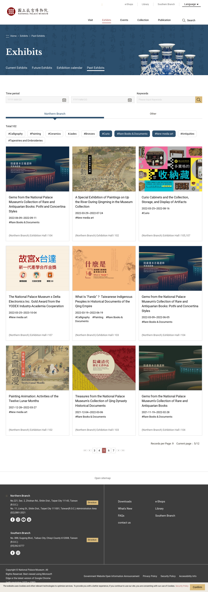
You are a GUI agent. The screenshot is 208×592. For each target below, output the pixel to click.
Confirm (197, 587)
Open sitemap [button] (103, 482)
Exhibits (24, 36)
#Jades (72, 133)
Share (173, 83)
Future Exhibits (42, 68)
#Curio (106, 133)
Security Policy (181, 586)
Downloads (125, 505)
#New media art (164, 133)
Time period (12, 93)
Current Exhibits (16, 68)
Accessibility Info (187, 580)
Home (13, 36)
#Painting (35, 133)
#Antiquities (187, 133)
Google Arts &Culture (29, 523)
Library (159, 512)
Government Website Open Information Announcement (111, 580)
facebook (12, 523)
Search (198, 99)
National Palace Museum (27, 11)
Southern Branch (165, 519)
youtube (23, 523)
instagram (18, 523)
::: (102, 4)
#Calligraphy (15, 133)
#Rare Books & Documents (132, 133)
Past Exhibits (38, 36)
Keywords (142, 93)
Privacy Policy (150, 580)
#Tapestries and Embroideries (25, 142)
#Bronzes (89, 133)
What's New (125, 512)
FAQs (121, 519)
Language (190, 4)
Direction (92, 506)
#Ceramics (54, 133)
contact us (124, 526)
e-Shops (160, 505)
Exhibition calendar (69, 68)
